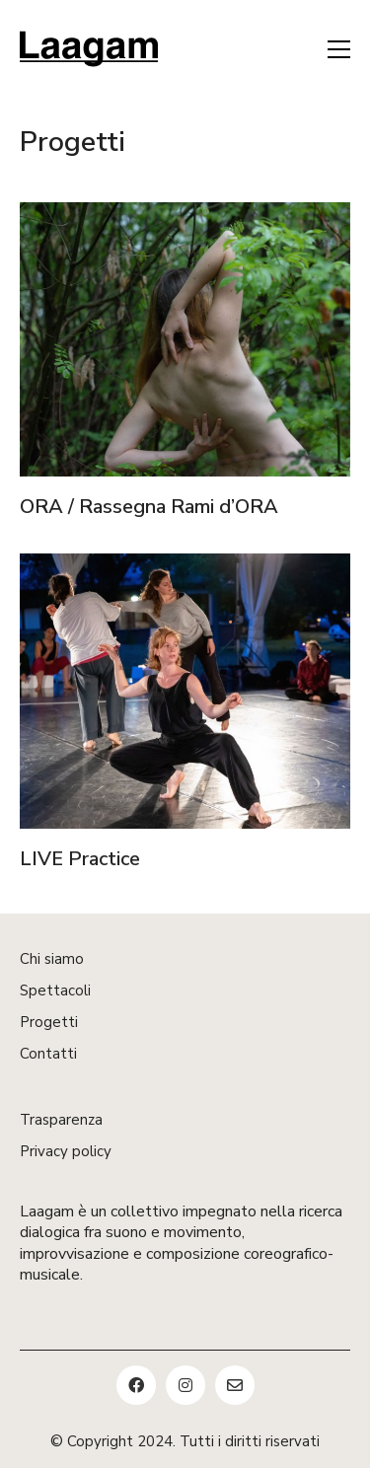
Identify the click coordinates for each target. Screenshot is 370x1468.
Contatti (48, 1054)
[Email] (235, 1385)
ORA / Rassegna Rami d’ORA (149, 509)
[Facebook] (136, 1385)
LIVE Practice (80, 860)
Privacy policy (65, 1151)
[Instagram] (185, 1385)
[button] (339, 49)
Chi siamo (52, 959)
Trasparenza (61, 1120)
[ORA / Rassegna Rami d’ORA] (185, 340)
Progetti (49, 1022)
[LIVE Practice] (185, 692)
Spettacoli (55, 990)
